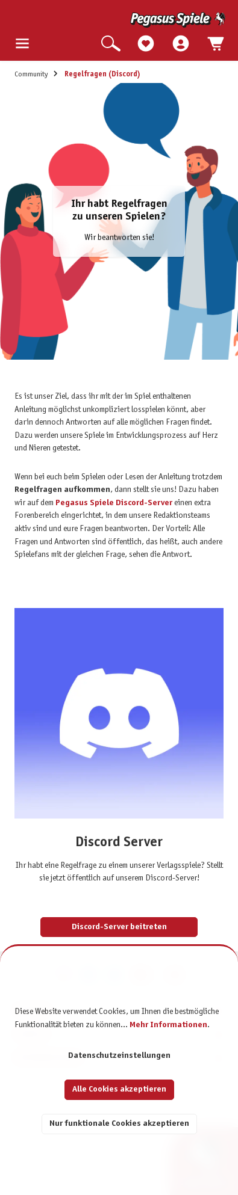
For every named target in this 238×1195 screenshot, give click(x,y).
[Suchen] (110, 44)
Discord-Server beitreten (119, 927)
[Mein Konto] (180, 44)
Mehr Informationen (168, 1025)
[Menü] (22, 44)
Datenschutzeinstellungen (119, 1056)
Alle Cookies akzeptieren (119, 1089)
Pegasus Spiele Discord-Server (113, 503)
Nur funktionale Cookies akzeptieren (119, 1124)
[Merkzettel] (145, 44)
